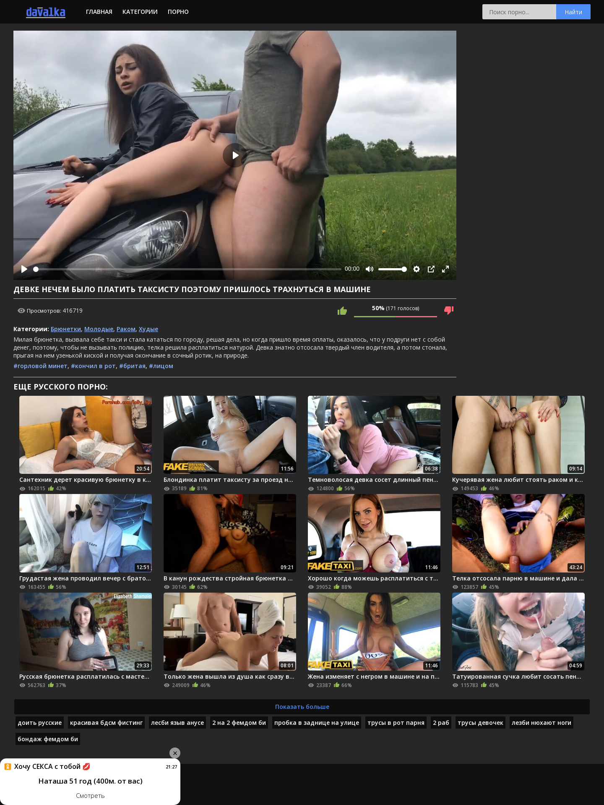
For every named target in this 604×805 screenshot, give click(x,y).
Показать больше (302, 707)
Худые (148, 329)
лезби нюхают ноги (541, 723)
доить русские (40, 723)
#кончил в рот (93, 366)
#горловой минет (40, 366)
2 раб (441, 723)
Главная (99, 12)
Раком (126, 329)
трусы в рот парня (395, 723)
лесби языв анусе (177, 723)
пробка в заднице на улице (316, 723)
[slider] (187, 269)
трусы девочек (480, 723)
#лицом (161, 366)
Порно (178, 12)
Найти (573, 12)
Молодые (98, 329)
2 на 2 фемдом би (239, 723)
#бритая (132, 366)
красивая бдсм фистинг (106, 723)
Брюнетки (66, 329)
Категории (140, 12)
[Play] (24, 269)
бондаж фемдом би (48, 739)
